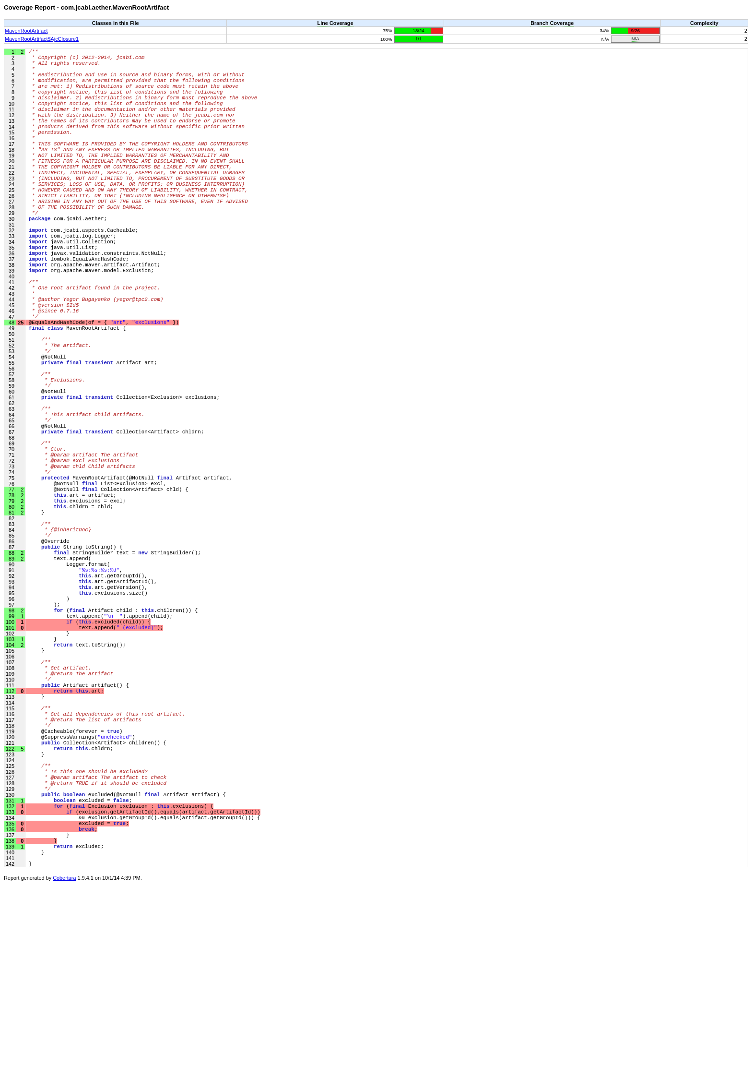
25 (20, 391)
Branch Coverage (552, 23)
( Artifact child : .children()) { (113, 750)
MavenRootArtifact (26, 31)
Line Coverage (335, 23)
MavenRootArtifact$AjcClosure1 (42, 39)
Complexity (704, 23)
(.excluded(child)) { (90, 765)
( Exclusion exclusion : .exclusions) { (121, 995)
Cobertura (64, 1082)
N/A (605, 39)
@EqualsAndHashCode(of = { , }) (104, 391)
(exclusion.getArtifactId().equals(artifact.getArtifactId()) (144, 1002)
